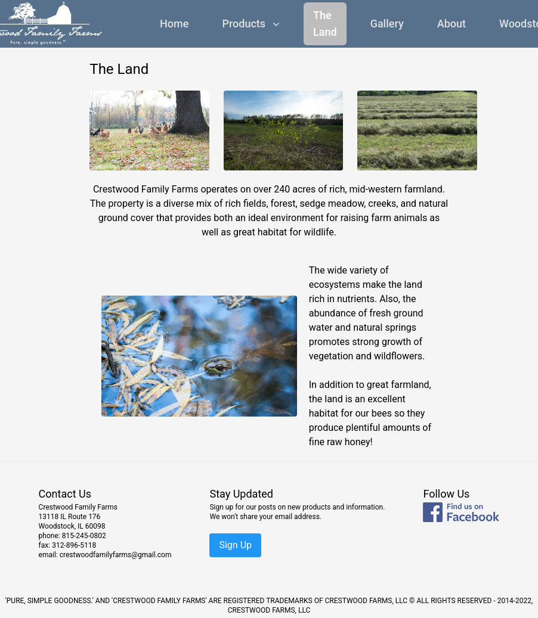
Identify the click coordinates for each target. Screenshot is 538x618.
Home (174, 23)
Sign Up (235, 545)
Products (252, 23)
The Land (325, 23)
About (451, 23)
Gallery (387, 23)
